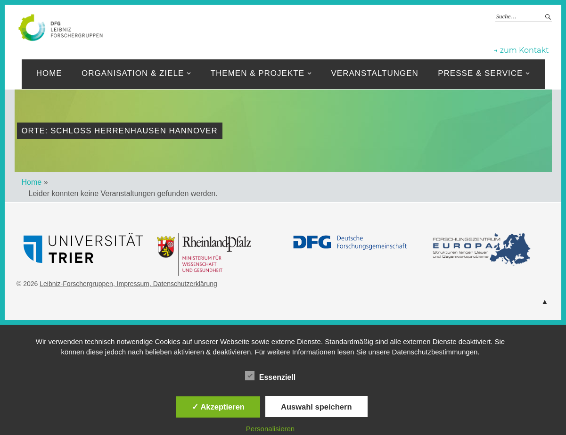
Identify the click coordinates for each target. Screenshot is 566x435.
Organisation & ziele (133, 73)
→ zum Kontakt (521, 50)
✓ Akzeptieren (218, 406)
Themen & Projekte (257, 73)
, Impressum (131, 283)
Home (49, 73)
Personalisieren (270, 429)
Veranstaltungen (374, 73)
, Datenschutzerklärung (183, 283)
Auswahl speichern (316, 406)
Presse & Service (480, 73)
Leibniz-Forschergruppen (313, 27)
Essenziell (270, 375)
